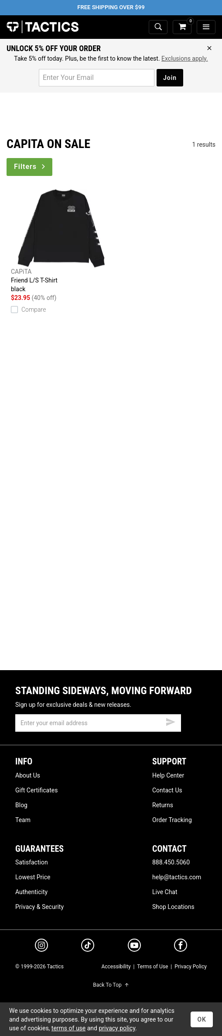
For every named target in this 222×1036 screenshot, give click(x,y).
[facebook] (180, 947)
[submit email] (170, 721)
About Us (27, 775)
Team (23, 819)
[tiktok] (87, 946)
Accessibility (115, 967)
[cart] (182, 27)
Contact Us (167, 790)
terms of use (68, 1028)
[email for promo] (96, 77)
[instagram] (41, 946)
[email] (98, 723)
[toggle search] (158, 27)
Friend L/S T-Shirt (61, 241)
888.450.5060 (171, 862)
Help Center (168, 775)
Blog (21, 805)
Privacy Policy (190, 967)
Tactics (43, 27)
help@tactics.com (176, 877)
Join (170, 77)
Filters (30, 166)
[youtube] (134, 947)
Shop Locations (173, 906)
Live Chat (165, 891)
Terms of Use (152, 967)
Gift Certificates (36, 790)
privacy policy (117, 1028)
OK (201, 1019)
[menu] (206, 27)
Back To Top (111, 985)
